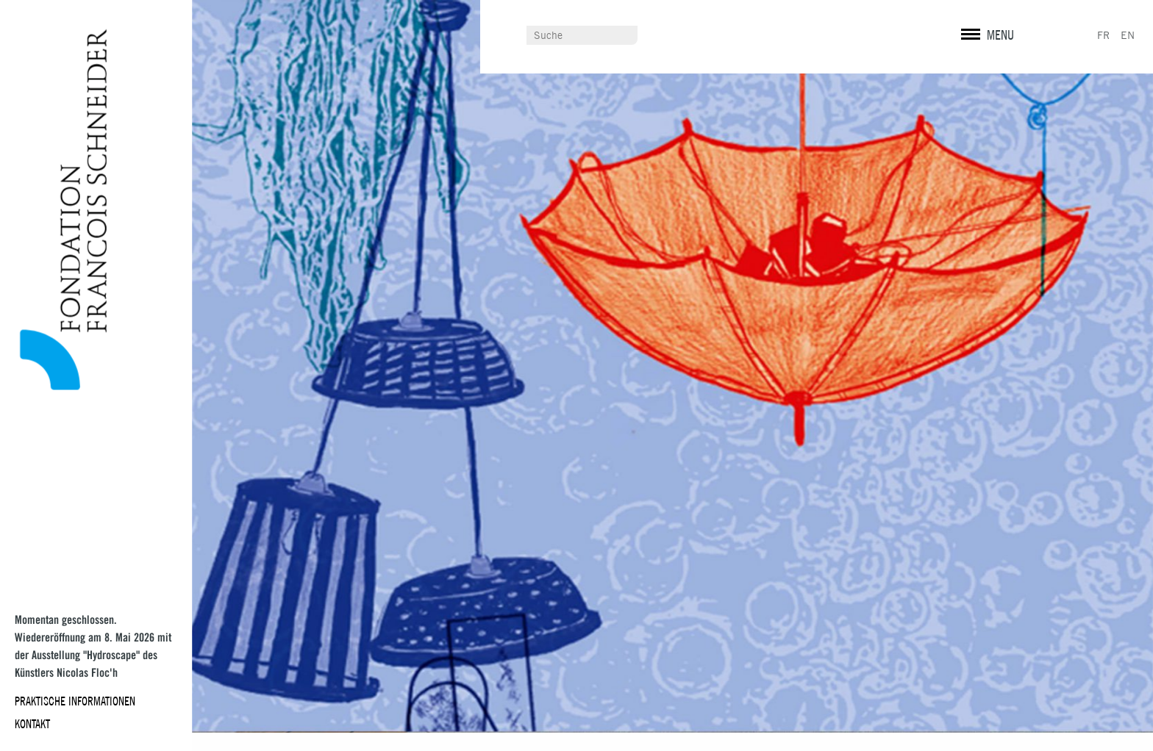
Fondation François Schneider (57, 210)
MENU (1000, 35)
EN (1128, 35)
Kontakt (32, 723)
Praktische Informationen (75, 701)
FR (1103, 35)
